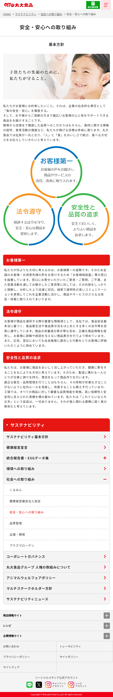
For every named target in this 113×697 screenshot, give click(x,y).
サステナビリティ (25, 14)
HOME (7, 14)
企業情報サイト (56, 636)
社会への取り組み (51, 14)
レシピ (56, 626)
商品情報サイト (56, 615)
